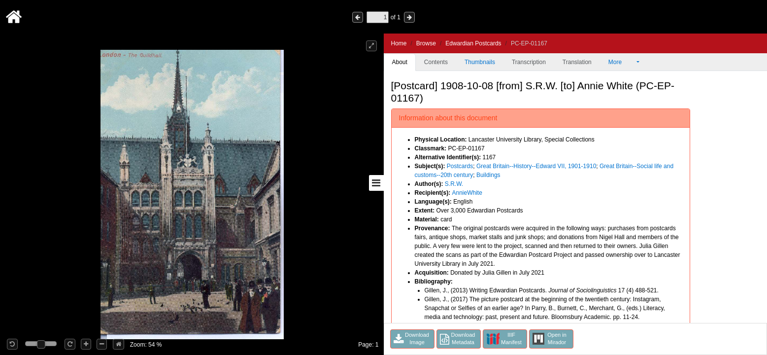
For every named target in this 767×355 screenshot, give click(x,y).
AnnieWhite (467, 192)
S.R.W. (454, 183)
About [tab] (399, 62)
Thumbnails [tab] (480, 62)
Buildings (488, 175)
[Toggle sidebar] (376, 183)
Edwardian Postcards (473, 43)
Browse (426, 43)
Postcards (460, 166)
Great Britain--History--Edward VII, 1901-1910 (536, 166)
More (621, 62)
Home (399, 43)
